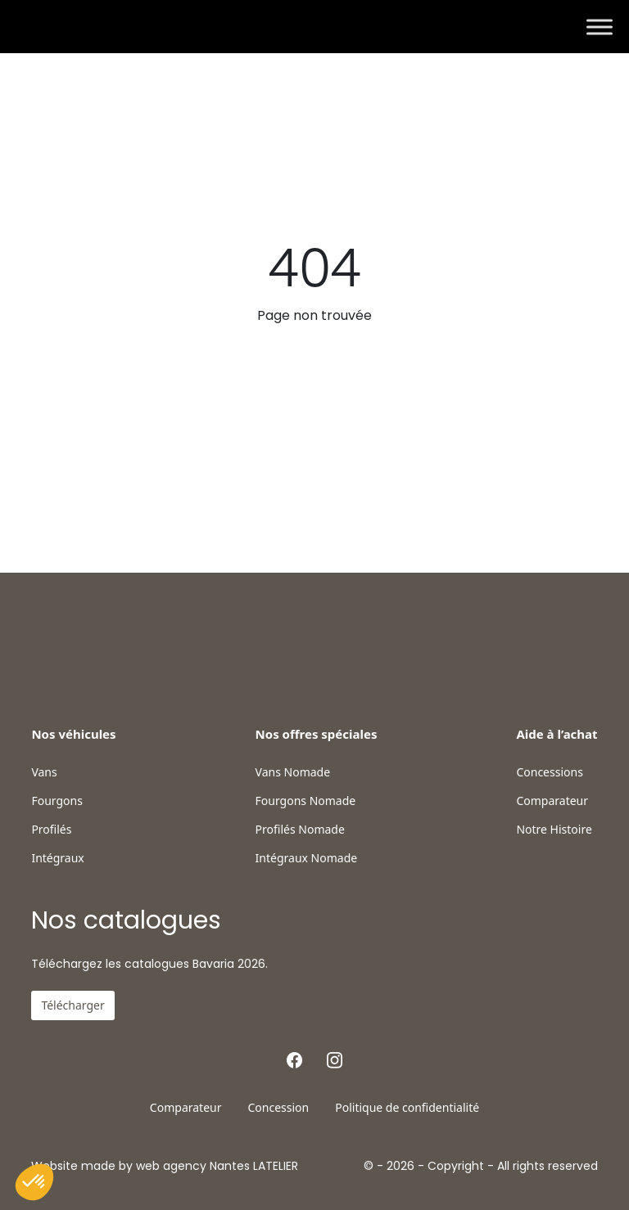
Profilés (51, 829)
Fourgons (56, 801)
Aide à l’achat (556, 734)
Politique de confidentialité (407, 1107)
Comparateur (552, 801)
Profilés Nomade (300, 829)
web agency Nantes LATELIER (217, 1166)
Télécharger (72, 1005)
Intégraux (57, 858)
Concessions (549, 772)
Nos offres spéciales (317, 734)
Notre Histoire (553, 829)
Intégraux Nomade (307, 858)
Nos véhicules (73, 734)
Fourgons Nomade (306, 801)
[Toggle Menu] (599, 26)
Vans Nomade (293, 772)
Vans (44, 772)
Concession (278, 1107)
